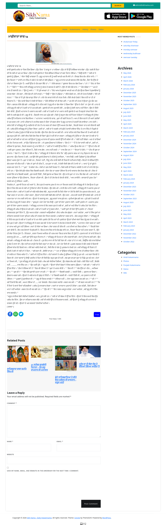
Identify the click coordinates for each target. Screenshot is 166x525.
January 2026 (128, 89)
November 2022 (129, 238)
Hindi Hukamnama (130, 257)
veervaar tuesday (130, 57)
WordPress (106, 518)
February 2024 (129, 179)
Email (60, 441)
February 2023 (129, 226)
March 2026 (128, 81)
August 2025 (128, 108)
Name (10, 441)
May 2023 (127, 214)
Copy (97, 314)
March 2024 (128, 175)
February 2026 (129, 85)
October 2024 (128, 147)
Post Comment (91, 504)
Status (101, 29)
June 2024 (127, 163)
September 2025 (130, 104)
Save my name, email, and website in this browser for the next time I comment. (43, 471)
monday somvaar (130, 49)
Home (64, 29)
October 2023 (128, 194)
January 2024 (128, 183)
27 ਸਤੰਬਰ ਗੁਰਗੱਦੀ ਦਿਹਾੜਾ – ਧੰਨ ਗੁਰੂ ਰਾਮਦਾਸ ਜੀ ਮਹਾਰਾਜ (39, 367)
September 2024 (130, 151)
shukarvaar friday (130, 42)
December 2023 (129, 186)
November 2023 (129, 190)
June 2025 (127, 116)
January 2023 (128, 230)
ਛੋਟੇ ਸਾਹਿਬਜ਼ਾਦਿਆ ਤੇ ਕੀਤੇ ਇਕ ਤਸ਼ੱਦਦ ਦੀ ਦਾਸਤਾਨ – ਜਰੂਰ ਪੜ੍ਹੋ (66, 380)
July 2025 (127, 112)
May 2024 (127, 167)
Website (10, 454)
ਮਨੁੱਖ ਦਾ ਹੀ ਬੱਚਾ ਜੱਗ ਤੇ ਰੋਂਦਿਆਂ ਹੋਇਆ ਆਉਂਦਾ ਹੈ (89, 365)
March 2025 (128, 128)
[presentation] (17, 485)
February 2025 (129, 132)
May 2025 (127, 120)
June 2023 (127, 210)
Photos (93, 29)
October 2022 (128, 241)
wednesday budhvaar (132, 53)
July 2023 (127, 206)
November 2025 (129, 96)
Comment (12, 403)
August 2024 (128, 155)
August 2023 (128, 202)
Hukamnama (75, 29)
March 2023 (128, 222)
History (85, 29)
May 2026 (127, 73)
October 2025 (128, 100)
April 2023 (127, 218)
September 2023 (130, 198)
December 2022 (129, 234)
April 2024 (127, 171)
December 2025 (129, 92)
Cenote (77, 518)
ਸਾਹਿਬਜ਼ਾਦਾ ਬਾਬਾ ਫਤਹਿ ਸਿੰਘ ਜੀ (17, 370)
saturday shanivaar (131, 45)
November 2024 (129, 143)
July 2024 (127, 159)
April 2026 (127, 77)
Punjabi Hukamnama (131, 265)
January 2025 (128, 136)
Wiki (125, 273)
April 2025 (127, 124)
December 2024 (129, 140)
